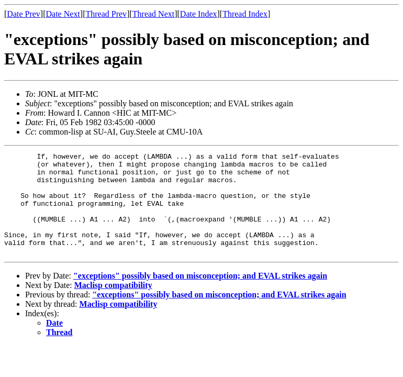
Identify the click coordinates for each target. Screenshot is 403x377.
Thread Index (244, 13)
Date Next (63, 13)
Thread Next (153, 13)
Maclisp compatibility (113, 305)
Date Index (198, 13)
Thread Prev (106, 13)
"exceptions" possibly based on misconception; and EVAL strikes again (200, 296)
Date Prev (23, 13)
